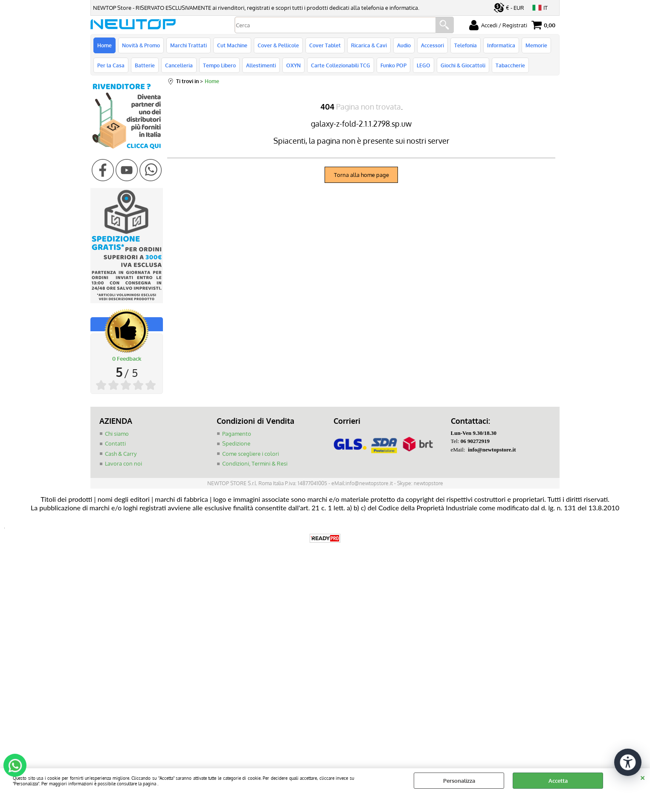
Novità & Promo (141, 45)
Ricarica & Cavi (369, 45)
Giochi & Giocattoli (463, 65)
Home (104, 45)
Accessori (432, 45)
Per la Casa (111, 65)
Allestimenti (261, 65)
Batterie (145, 65)
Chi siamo (117, 433)
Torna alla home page (361, 174)
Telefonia (465, 45)
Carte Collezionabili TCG (340, 65)
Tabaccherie (510, 65)
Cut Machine (232, 45)
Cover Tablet (325, 45)
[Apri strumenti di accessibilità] (627, 762)
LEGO (423, 65)
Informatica (501, 45)
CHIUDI (642, 777)
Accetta (558, 780)
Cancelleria (179, 65)
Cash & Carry (120, 453)
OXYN (293, 65)
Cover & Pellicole (278, 45)
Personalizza (459, 780)
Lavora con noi (123, 463)
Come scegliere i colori (250, 453)
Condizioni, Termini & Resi (254, 463)
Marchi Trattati (188, 45)
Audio (404, 45)
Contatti (115, 443)
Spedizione (236, 443)
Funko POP (393, 65)
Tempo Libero (219, 65)
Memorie (536, 45)
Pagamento (236, 433)
